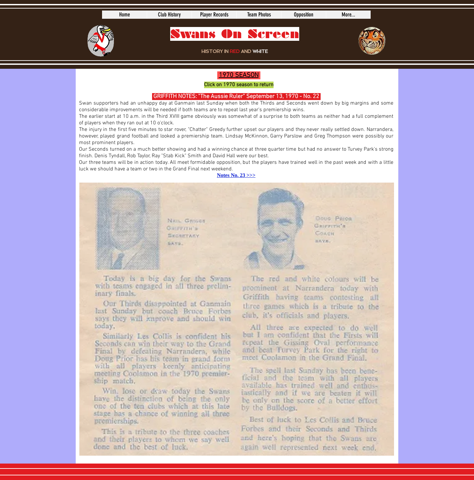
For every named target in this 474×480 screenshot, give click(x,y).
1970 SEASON (239, 75)
